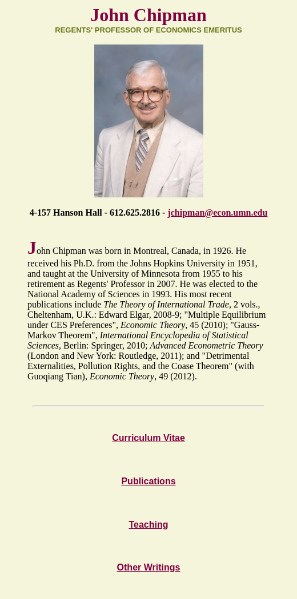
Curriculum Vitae (148, 438)
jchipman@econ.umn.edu (217, 212)
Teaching (148, 524)
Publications (148, 481)
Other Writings (148, 567)
